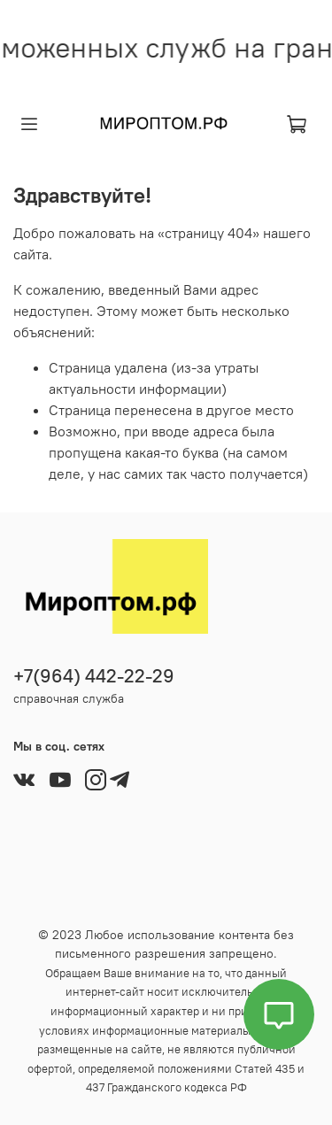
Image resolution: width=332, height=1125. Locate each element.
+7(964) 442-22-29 (93, 676)
